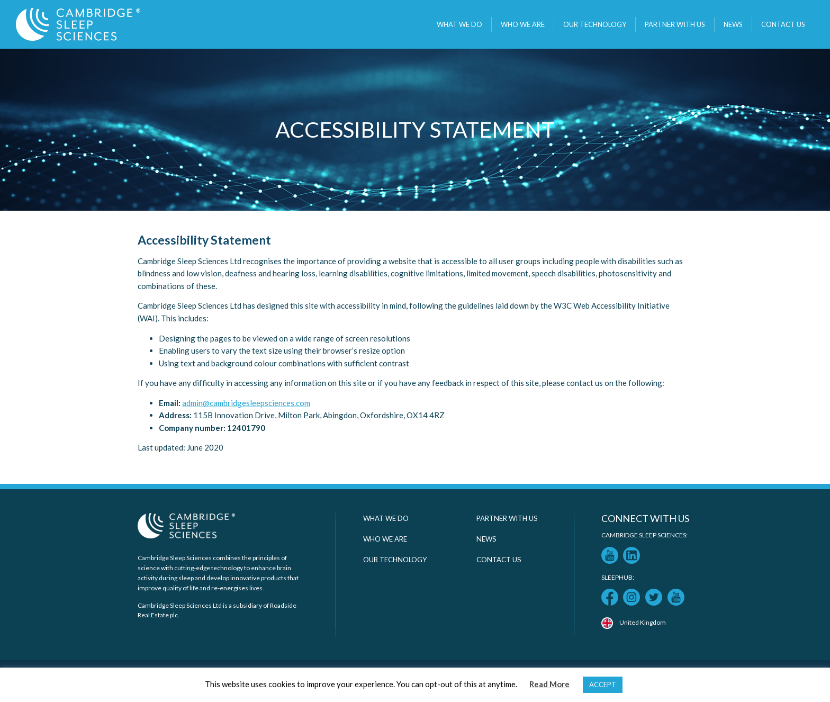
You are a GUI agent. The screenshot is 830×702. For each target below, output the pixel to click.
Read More (549, 684)
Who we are (523, 24)
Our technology (594, 24)
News (733, 24)
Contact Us (783, 24)
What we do (459, 24)
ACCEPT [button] (602, 684)
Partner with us (675, 24)
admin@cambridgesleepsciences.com (246, 403)
